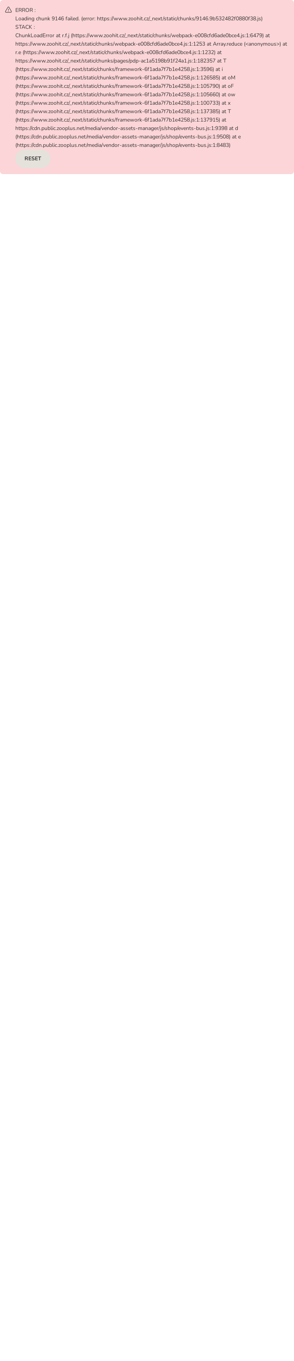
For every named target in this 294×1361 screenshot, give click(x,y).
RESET (32, 158)
